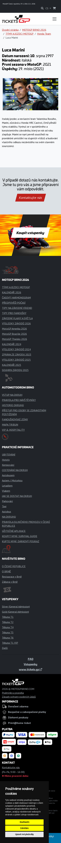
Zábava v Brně (10, 581)
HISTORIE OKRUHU (13, 405)
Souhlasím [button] (24, 822)
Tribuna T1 (8, 616)
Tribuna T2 (8, 622)
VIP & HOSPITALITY (13, 429)
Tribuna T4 (8, 627)
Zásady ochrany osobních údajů (19, 696)
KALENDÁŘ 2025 (11, 364)
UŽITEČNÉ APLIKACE (14, 531)
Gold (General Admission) (15, 611)
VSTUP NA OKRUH (12, 394)
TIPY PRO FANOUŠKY (14, 313)
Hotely (6, 459)
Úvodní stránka (10, 29)
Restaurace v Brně (12, 576)
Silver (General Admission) (16, 606)
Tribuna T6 (8, 637)
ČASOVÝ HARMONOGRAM (16, 297)
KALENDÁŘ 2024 (11, 344)
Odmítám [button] (24, 828)
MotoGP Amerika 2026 (14, 328)
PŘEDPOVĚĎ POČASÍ (14, 302)
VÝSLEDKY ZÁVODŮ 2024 (16, 349)
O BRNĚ (6, 571)
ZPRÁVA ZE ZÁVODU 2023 (16, 354)
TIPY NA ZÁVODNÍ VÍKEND (17, 307)
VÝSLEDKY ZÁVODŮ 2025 (16, 359)
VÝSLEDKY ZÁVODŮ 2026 (16, 323)
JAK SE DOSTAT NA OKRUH (17, 496)
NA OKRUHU (9, 516)
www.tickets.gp (30, 669)
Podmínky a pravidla (13, 692)
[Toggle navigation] (54, 19)
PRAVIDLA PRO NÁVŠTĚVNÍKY (19, 400)
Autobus (6, 511)
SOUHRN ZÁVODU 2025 (15, 370)
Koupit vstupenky (30, 232)
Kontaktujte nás (30, 198)
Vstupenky (30, 664)
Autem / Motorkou (12, 480)
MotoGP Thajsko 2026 (14, 339)
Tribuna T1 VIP (10, 642)
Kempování (8, 464)
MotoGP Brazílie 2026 (14, 333)
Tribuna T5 (8, 632)
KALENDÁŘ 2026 (11, 292)
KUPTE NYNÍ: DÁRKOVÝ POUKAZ (20, 541)
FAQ (30, 659)
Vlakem (6, 490)
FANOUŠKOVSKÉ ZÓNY (15, 419)
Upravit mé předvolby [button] (24, 834)
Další (5, 648)
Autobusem (8, 475)
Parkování (7, 501)
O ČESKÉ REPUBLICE (14, 566)
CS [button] (47, 8)
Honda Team (44, 33)
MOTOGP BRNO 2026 (34, 29)
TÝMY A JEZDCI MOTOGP (20, 33)
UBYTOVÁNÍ (8, 454)
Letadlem (7, 485)
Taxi (4, 506)
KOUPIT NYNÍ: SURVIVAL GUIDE (19, 536)
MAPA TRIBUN (10, 424)
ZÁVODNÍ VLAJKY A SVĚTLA (17, 318)
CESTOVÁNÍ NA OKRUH (15, 470)
